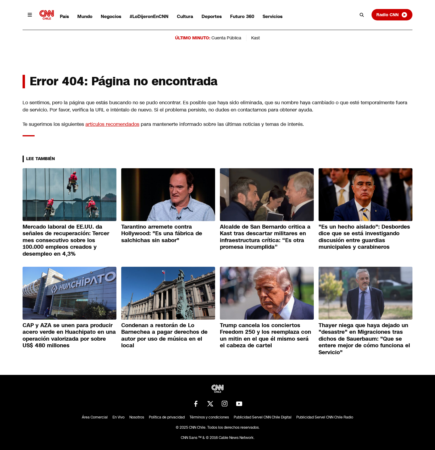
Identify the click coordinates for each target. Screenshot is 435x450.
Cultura (185, 16)
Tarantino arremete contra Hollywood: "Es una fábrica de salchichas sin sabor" (161, 233)
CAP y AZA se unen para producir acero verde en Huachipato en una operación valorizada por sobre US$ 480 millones (69, 335)
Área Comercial (95, 417)
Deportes (212, 16)
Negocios (111, 16)
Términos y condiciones (209, 417)
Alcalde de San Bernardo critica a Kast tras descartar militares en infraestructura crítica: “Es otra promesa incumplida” (265, 237)
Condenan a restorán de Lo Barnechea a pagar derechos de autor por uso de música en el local (164, 335)
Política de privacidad (167, 417)
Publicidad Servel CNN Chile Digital (263, 417)
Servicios (272, 16)
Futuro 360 (242, 16)
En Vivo (119, 417)
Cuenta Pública (226, 38)
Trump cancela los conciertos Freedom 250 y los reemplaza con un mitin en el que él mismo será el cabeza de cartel (265, 335)
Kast (255, 38)
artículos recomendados (112, 124)
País (64, 16)
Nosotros (136, 417)
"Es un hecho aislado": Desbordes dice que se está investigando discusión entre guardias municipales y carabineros (364, 237)
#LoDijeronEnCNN (149, 16)
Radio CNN (392, 14)
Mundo (84, 16)
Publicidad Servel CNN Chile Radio (324, 417)
